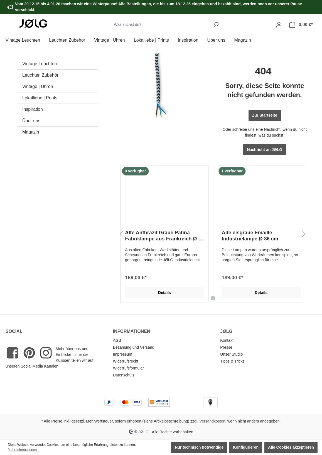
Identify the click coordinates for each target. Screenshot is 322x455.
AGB (117, 340)
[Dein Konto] (279, 24)
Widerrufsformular (128, 368)
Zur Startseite (264, 115)
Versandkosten (212, 421)
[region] (212, 234)
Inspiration (32, 109)
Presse (226, 347)
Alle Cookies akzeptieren (291, 447)
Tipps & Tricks (232, 361)
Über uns (31, 120)
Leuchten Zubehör (40, 75)
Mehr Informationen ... (24, 450)
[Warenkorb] (301, 24)
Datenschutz (124, 375)
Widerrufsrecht (125, 361)
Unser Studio (231, 354)
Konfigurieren (246, 447)
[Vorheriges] (121, 234)
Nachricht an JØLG (264, 149)
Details (164, 292)
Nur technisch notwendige (199, 447)
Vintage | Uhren (37, 86)
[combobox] (160, 24)
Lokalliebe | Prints (39, 97)
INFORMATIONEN (131, 331)
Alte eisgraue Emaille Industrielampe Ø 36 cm (250, 236)
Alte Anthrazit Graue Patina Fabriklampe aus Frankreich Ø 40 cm (164, 236)
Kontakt (226, 340)
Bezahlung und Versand (133, 347)
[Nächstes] (304, 234)
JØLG (226, 331)
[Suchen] (215, 24)
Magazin (30, 132)
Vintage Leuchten (39, 63)
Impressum (122, 354)
